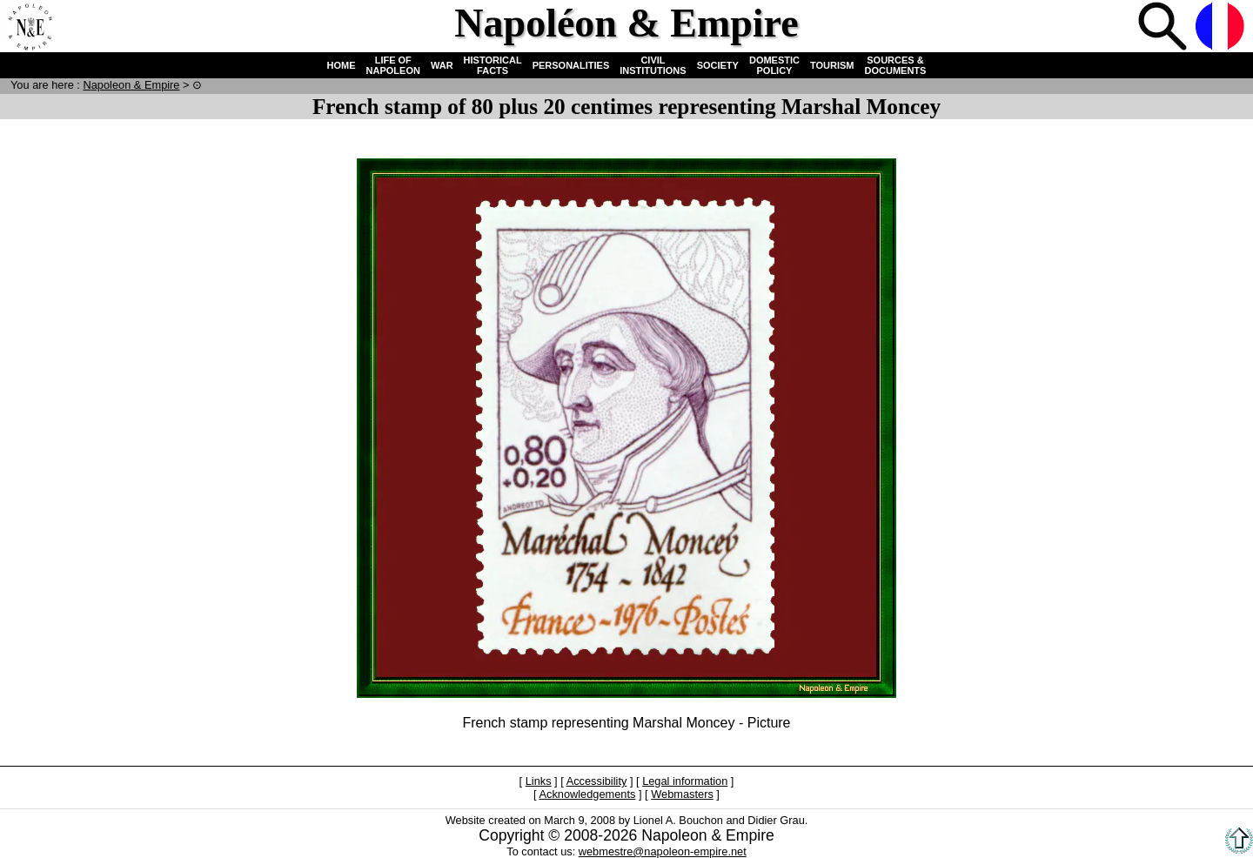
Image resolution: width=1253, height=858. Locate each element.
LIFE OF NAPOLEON (393, 65)
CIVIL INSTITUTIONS (653, 65)
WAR (442, 65)
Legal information (684, 781)
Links (539, 781)
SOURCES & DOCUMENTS (896, 65)
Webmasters (682, 794)
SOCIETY (718, 65)
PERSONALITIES (571, 65)
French (1222, 28)
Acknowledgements (587, 794)
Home (29, 28)
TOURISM (832, 65)
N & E (131, 84)
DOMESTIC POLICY (774, 65)
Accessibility (596, 781)
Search (1164, 28)
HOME (341, 65)
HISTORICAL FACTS (493, 65)
